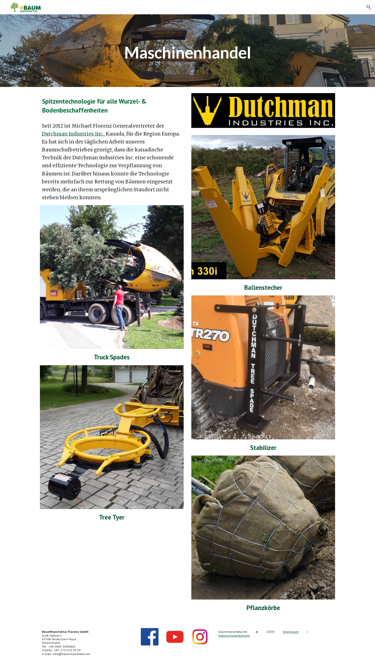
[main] (187, 50)
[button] (369, 7)
